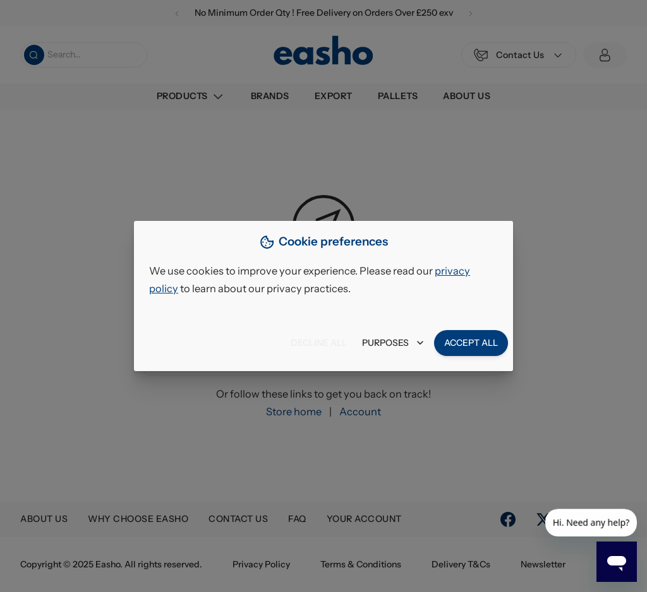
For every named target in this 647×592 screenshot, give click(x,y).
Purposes (393, 343)
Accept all (471, 343)
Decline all (319, 343)
